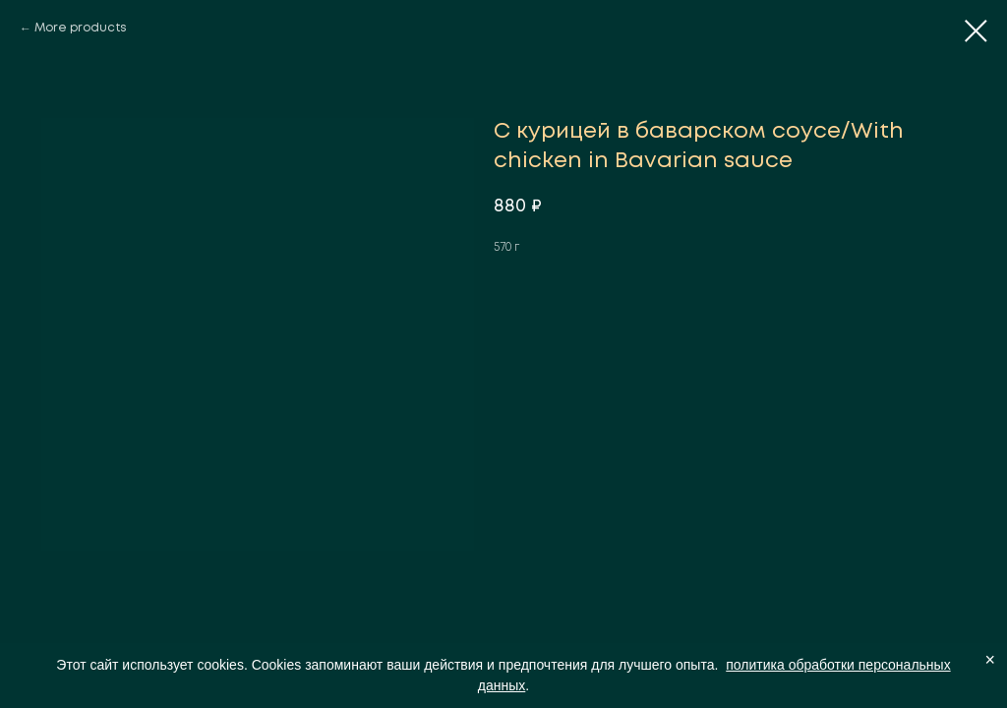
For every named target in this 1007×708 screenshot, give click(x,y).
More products (80, 28)
